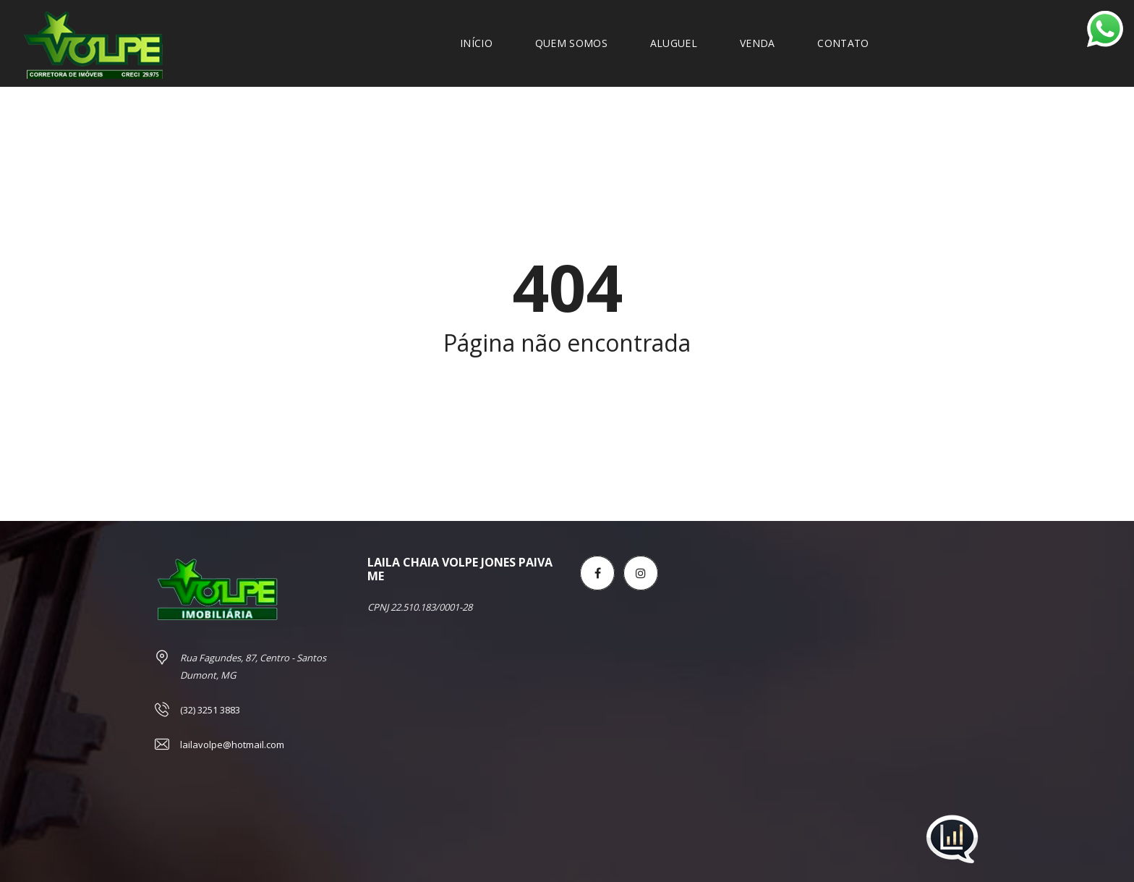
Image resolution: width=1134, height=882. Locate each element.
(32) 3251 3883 (210, 709)
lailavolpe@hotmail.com (232, 744)
